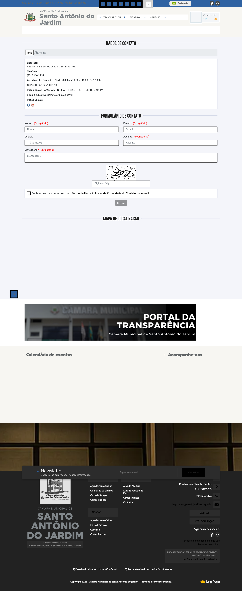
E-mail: (135, 123)
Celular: (29, 136)
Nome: (36, 123)
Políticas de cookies (209, 544)
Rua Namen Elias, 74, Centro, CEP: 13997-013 (52, 64)
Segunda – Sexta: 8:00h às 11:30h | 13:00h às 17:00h (64, 80)
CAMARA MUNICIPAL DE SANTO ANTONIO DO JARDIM (65, 90)
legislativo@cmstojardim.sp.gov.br (50, 95)
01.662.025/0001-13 (42, 85)
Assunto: (136, 136)
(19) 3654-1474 (35, 73)
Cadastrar (193, 472)
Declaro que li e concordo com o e (90, 193)
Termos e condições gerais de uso (201, 540)
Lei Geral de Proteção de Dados (200, 559)
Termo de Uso (80, 193)
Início (29, 52)
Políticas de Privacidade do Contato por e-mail (120, 193)
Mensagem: (39, 149)
